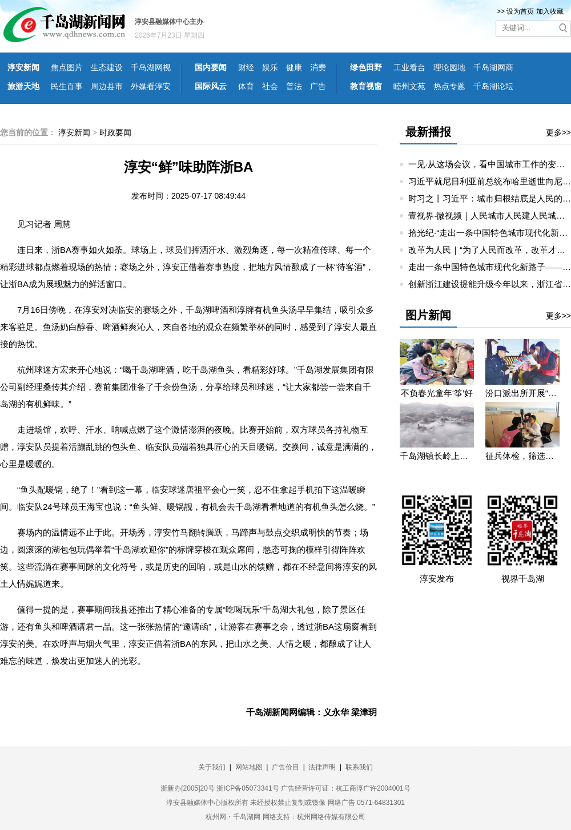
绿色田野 (366, 67)
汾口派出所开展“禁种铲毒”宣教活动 (522, 393)
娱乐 (270, 67)
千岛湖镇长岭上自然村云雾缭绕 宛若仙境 (437, 456)
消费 (318, 67)
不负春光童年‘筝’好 (437, 393)
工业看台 (409, 67)
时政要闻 (115, 132)
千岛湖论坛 (493, 86)
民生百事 (67, 86)
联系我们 (359, 767)
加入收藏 (550, 11)
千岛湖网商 (493, 67)
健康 (294, 67)
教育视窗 (366, 86)
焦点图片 (67, 67)
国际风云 (211, 86)
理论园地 (449, 67)
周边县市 (107, 86)
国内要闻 (211, 67)
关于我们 (212, 767)
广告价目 (285, 767)
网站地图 (249, 767)
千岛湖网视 (151, 67)
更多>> (558, 132)
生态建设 (107, 67)
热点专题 (449, 86)
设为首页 (520, 11)
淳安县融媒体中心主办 (169, 22)
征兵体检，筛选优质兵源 (522, 456)
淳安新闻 (23, 67)
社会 (270, 86)
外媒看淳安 (151, 86)
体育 (246, 86)
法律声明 (322, 767)
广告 (318, 86)
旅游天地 (23, 86)
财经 (246, 67)
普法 (294, 86)
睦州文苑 (409, 86)
